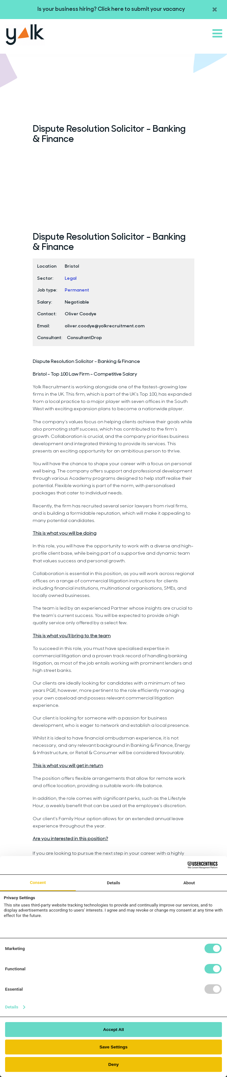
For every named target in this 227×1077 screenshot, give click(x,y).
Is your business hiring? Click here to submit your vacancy (111, 9)
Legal (70, 278)
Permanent (77, 290)
